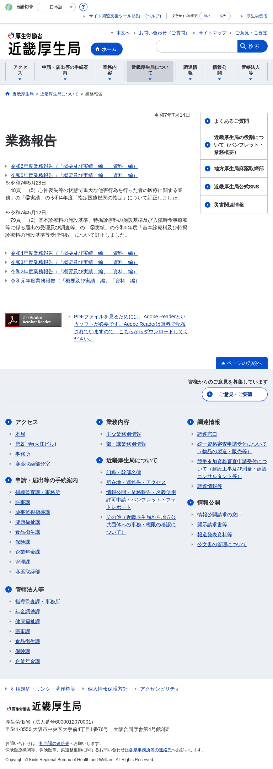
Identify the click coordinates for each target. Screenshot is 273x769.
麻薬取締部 (27, 572)
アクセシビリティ (160, 689)
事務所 (22, 454)
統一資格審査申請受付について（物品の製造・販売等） (232, 447)
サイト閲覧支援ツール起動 (114, 15)
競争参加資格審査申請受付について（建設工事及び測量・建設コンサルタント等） (232, 468)
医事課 (22, 502)
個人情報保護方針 (108, 689)
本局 (20, 434)
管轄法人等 (29, 590)
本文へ (123, 33)
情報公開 (208, 503)
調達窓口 (207, 434)
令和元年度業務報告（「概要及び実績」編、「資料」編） (75, 281)
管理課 (22, 562)
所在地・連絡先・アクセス (136, 482)
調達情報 (208, 422)
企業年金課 (27, 552)
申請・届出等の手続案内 (46, 480)
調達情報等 (209, 486)
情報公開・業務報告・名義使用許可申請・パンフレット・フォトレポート (141, 499)
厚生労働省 (257, 15)
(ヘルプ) (153, 15)
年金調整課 (27, 611)
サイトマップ (212, 33)
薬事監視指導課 (32, 512)
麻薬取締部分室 (32, 464)
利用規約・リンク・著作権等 (43, 689)
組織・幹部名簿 (123, 472)
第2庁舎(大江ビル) (35, 444)
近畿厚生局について (131, 460)
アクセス (26, 422)
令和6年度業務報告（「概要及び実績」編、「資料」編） (74, 166)
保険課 (22, 542)
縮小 (207, 16)
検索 (254, 46)
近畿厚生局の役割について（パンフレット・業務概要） (239, 144)
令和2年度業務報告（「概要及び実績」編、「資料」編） (74, 271)
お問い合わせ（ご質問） (164, 33)
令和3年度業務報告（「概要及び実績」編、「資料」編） (74, 262)
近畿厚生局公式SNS (236, 186)
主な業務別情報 (123, 434)
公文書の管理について (222, 544)
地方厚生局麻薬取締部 (239, 168)
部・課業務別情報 (126, 444)
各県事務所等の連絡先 (150, 749)
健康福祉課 (27, 522)
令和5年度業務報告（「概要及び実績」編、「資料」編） (74, 175)
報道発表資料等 (214, 534)
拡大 (223, 16)
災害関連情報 (229, 205)
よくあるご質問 (231, 121)
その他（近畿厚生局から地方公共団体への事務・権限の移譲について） (141, 524)
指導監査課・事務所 (37, 492)
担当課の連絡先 (54, 743)
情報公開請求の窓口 (219, 514)
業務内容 (117, 422)
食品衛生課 (27, 532)
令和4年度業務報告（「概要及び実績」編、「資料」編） (74, 253)
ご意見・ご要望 (251, 33)
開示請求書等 (212, 524)
